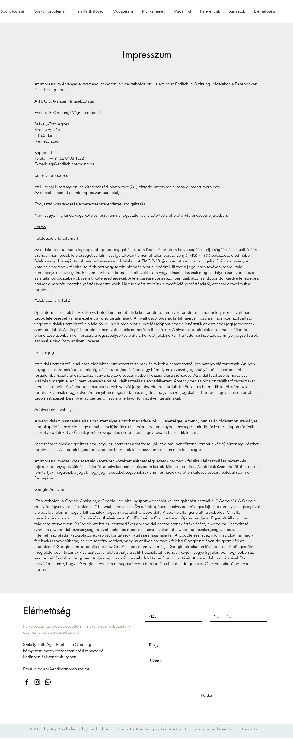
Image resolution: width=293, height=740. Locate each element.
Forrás (40, 226)
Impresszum (197, 729)
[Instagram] (37, 682)
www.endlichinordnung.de (105, 83)
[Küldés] (206, 695)
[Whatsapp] (48, 682)
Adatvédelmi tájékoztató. (238, 729)
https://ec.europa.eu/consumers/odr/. (188, 186)
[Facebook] (26, 682)
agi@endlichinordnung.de (71, 163)
